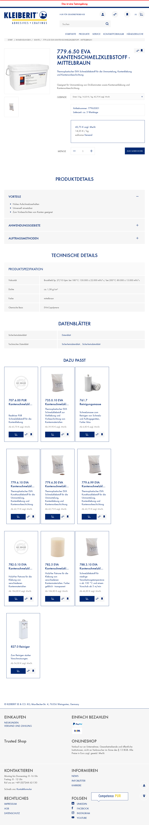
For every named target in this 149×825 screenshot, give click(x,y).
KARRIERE (76, 782)
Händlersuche (135, 33)
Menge (62, 151)
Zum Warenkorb (135, 151)
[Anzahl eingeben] (83, 151)
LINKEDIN (82, 800)
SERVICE (96, 33)
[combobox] (85, 23)
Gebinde (62, 97)
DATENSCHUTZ (12, 810)
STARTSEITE (70, 33)
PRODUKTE (84, 33)
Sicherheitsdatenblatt (71, 344)
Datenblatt (66, 335)
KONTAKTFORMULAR (113, 33)
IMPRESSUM (10, 800)
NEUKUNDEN (11, 719)
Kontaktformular (24, 786)
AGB (6, 805)
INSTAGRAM (83, 810)
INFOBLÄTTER (78, 777)
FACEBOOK (83, 805)
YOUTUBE (82, 814)
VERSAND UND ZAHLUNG (18, 722)
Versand (88, 134)
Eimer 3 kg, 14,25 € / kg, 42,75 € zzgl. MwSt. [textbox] (91, 96)
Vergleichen (115, 14)
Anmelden (102, 14)
